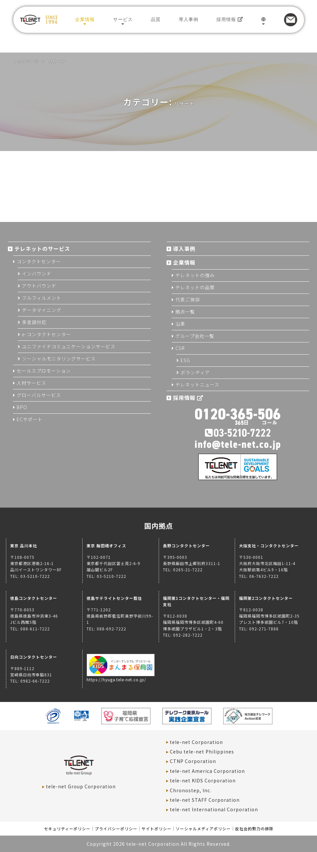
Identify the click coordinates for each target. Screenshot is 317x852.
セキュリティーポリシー (67, 828)
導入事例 (188, 19)
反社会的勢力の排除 (254, 828)
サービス (123, 19)
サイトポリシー (156, 828)
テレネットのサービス (42, 248)
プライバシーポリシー (116, 828)
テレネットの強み (195, 275)
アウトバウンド (39, 285)
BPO (22, 407)
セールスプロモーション (44, 370)
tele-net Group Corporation (81, 786)
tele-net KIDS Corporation (203, 780)
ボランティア (195, 372)
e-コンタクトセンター (46, 334)
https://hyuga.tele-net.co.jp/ (121, 676)
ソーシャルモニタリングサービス (59, 358)
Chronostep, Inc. (190, 790)
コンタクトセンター (39, 261)
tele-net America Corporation (207, 771)
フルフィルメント (41, 298)
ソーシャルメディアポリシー (203, 828)
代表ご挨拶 (187, 299)
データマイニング (41, 310)
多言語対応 (34, 322)
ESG (185, 360)
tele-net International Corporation (214, 809)
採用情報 (229, 19)
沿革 (180, 323)
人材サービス (31, 383)
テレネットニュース (197, 384)
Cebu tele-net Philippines (202, 751)
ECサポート (30, 419)
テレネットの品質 (195, 287)
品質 (156, 19)
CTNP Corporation (193, 761)
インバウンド (36, 273)
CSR (180, 348)
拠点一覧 (185, 311)
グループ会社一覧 (194, 336)
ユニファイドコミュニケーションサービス (68, 346)
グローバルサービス (39, 395)
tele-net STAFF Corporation (205, 800)
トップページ (26, 61)
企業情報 (85, 19)
